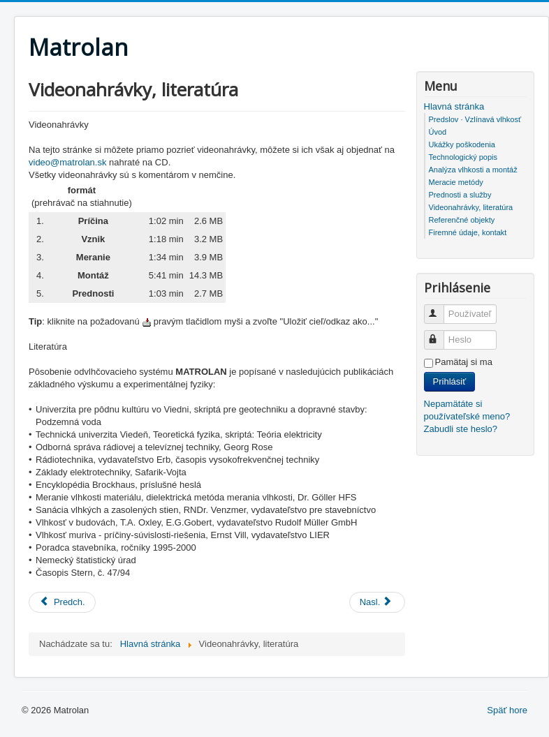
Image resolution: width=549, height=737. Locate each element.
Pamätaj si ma (463, 362)
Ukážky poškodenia (462, 144)
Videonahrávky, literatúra (471, 207)
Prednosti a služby (460, 195)
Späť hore (507, 710)
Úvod (438, 132)
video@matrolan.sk (67, 162)
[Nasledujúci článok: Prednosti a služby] (377, 602)
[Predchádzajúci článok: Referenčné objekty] (62, 602)
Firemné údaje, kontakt (468, 232)
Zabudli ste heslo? (461, 429)
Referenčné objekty (462, 220)
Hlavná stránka (454, 106)
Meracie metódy (456, 182)
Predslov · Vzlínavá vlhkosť (475, 119)
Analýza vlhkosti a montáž (473, 169)
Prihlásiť (450, 381)
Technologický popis (463, 157)
